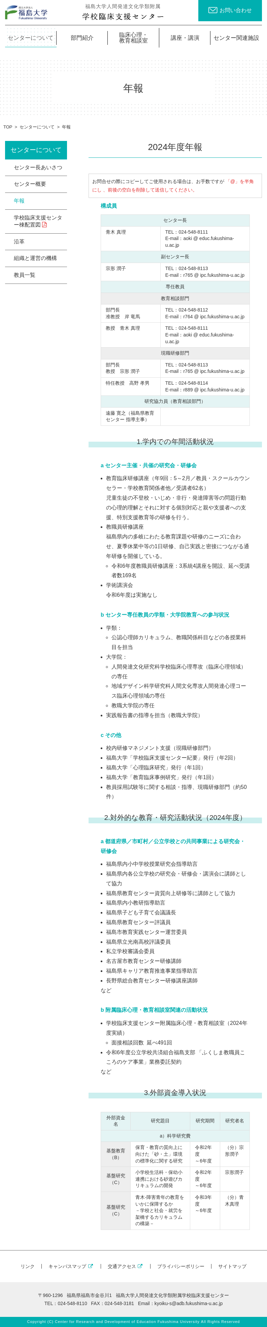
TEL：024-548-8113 (186, 268)
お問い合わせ (236, 10)
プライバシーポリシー (180, 1266)
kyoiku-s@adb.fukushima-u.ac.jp (189, 1303)
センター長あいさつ (38, 167)
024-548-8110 (72, 1303)
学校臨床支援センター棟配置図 (38, 221)
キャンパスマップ (71, 1266)
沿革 (19, 241)
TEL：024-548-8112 (186, 310)
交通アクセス (126, 1266)
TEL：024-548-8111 (186, 232)
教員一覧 (24, 275)
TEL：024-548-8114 (186, 383)
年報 (19, 201)
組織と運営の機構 (35, 258)
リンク (28, 1266)
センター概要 (30, 184)
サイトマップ (232, 1266)
